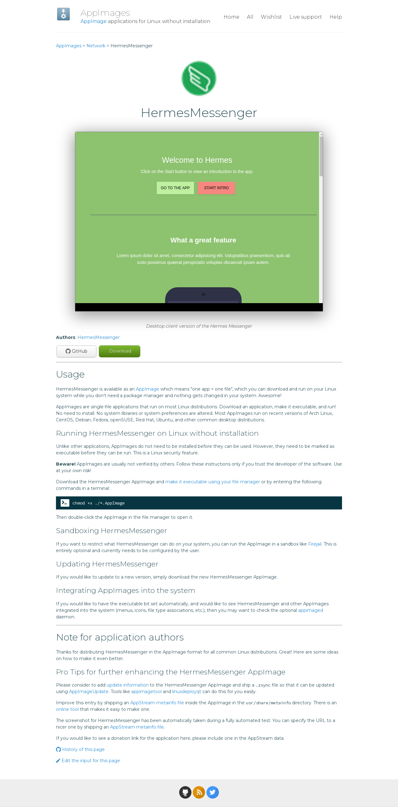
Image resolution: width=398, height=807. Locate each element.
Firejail (315, 544)
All (250, 17)
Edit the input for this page (88, 760)
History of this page (80, 749)
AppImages (105, 12)
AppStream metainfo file (157, 703)
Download (119, 351)
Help (336, 17)
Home (231, 17)
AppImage (94, 21)
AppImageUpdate (89, 691)
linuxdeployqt (186, 691)
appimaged (310, 610)
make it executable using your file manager (212, 482)
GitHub (76, 351)
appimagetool (146, 691)
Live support (305, 17)
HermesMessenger (98, 337)
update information (128, 685)
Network (95, 46)
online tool (67, 709)
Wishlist (271, 17)
